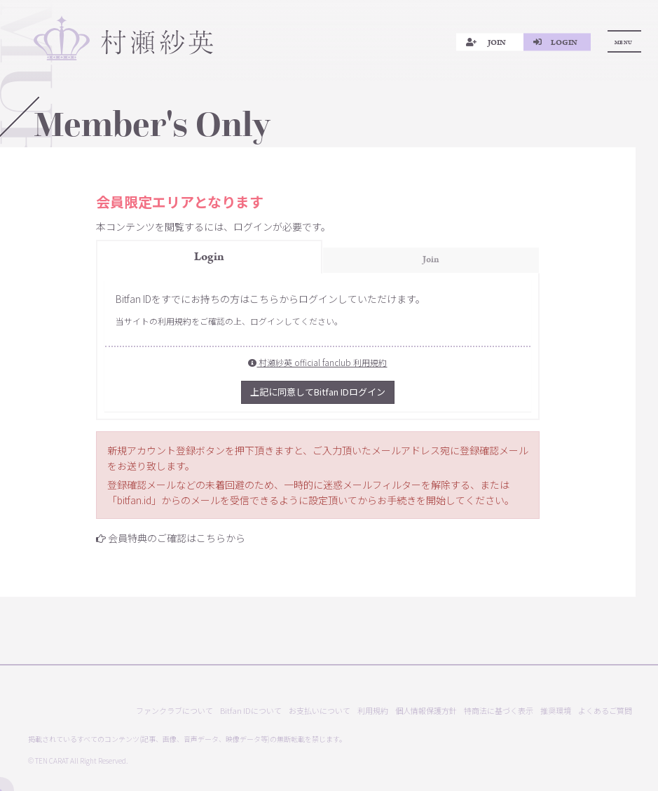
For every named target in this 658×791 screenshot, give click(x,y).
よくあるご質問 (605, 710)
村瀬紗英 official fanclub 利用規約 (317, 362)
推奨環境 (555, 710)
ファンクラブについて (174, 710)
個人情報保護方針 (426, 710)
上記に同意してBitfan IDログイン (317, 391)
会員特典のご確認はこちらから (176, 538)
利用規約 (372, 710)
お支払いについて (319, 710)
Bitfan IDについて (251, 710)
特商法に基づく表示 (498, 710)
